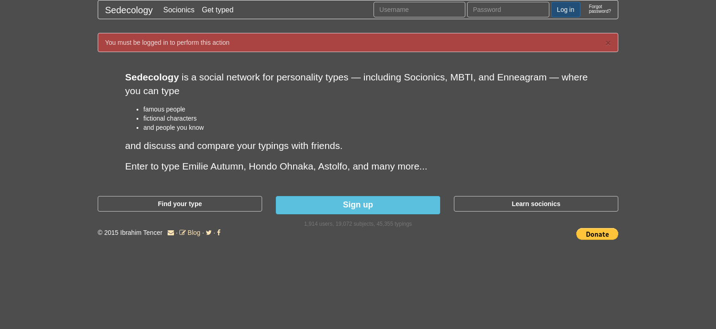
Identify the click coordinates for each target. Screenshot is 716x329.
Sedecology (129, 10)
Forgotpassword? (600, 9)
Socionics (179, 10)
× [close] (608, 43)
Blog (189, 232)
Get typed (217, 10)
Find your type (180, 203)
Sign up (358, 204)
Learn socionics (536, 203)
